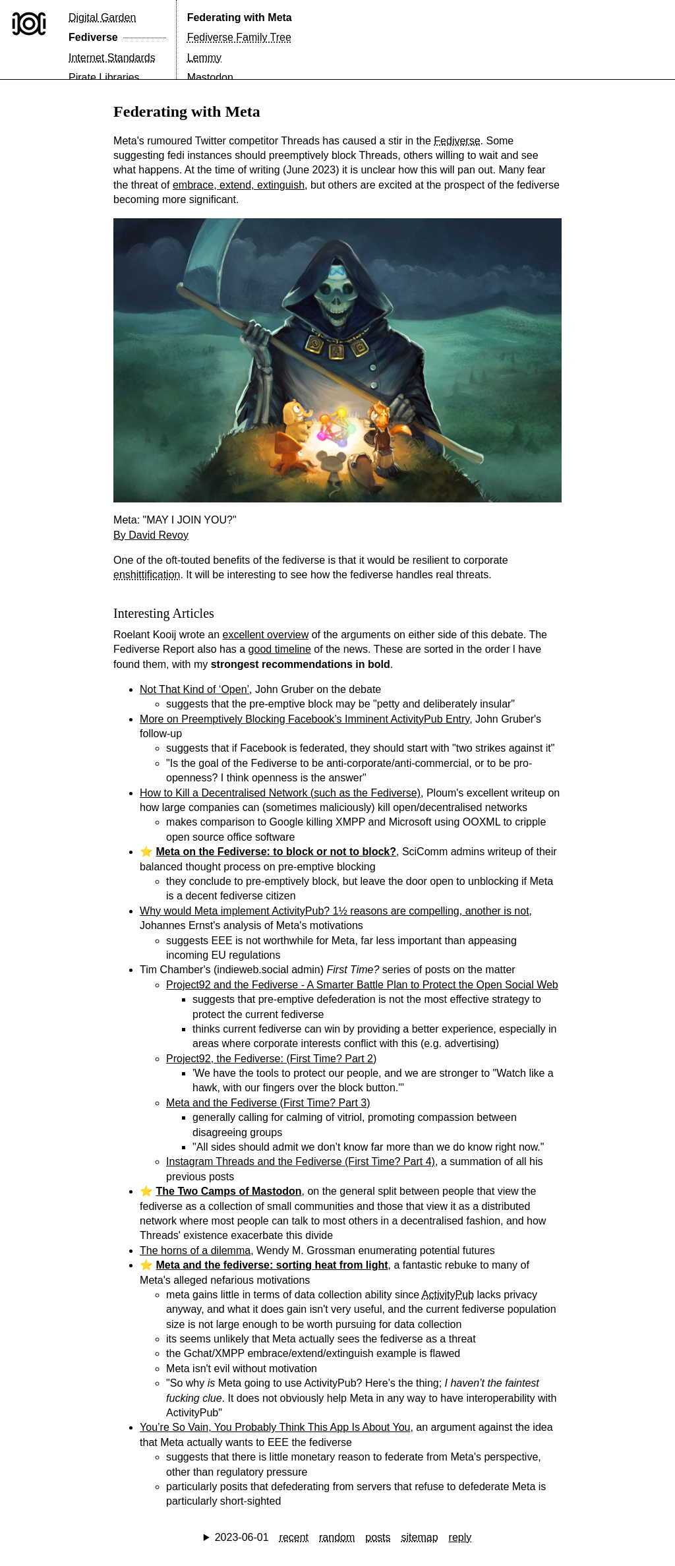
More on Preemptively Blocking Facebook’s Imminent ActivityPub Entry (304, 719)
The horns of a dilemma (195, 1250)
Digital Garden (102, 17)
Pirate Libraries (104, 77)
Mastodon (210, 77)
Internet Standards (112, 57)
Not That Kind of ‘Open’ (194, 689)
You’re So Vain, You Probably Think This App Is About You (275, 1427)
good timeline (280, 649)
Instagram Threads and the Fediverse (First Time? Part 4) (300, 1161)
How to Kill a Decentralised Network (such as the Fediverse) (280, 792)
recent (293, 1537)
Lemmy (204, 57)
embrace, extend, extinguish (239, 185)
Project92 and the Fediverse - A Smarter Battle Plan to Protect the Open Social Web (362, 984)
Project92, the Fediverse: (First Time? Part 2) (271, 1058)
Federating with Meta (239, 17)
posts (377, 1537)
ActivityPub (448, 1294)
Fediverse (93, 37)
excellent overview (266, 634)
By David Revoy (151, 535)
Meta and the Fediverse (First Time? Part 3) (268, 1102)
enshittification (146, 574)
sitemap (419, 1537)
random (337, 1537)
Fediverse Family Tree (239, 37)
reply (460, 1537)
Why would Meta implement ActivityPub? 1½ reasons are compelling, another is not (334, 911)
